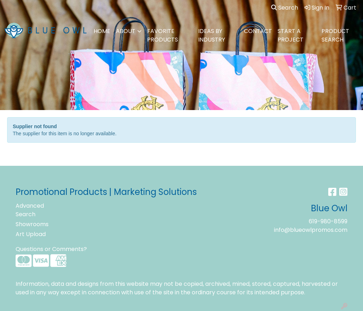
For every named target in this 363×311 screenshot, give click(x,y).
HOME (102, 31)
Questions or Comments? (51, 249)
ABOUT (125, 31)
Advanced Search (30, 210)
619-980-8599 (328, 221)
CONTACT (258, 31)
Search (284, 8)
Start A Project (290, 35)
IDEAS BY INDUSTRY (211, 35)
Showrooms (32, 224)
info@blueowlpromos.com (310, 230)
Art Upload (31, 234)
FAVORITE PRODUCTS (162, 35)
